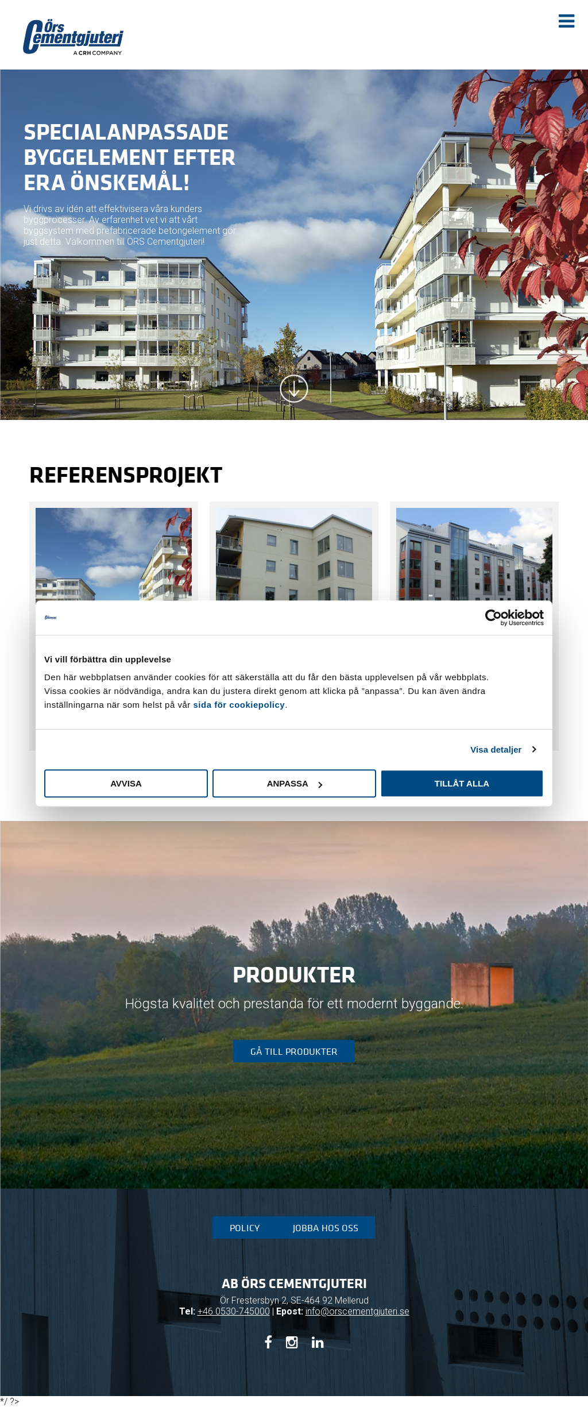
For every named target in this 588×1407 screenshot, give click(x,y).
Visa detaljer (495, 749)
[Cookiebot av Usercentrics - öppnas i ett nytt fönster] (493, 617)
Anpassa (294, 783)
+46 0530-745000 (234, 1311)
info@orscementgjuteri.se (357, 1311)
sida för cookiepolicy (239, 705)
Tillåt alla (462, 783)
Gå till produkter (294, 1051)
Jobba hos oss (325, 1227)
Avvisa (126, 783)
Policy (245, 1227)
